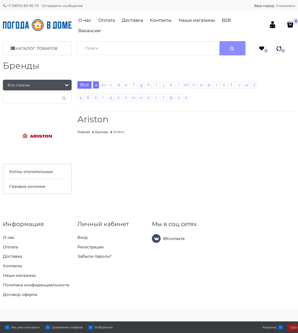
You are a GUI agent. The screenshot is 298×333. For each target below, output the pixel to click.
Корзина (269, 327)
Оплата (106, 20)
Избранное (104, 327)
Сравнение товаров (67, 327)
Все (84, 85)
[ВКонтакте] (156, 238)
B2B (226, 20)
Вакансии (89, 30)
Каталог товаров (36, 48)
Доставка (132, 20)
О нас (84, 20)
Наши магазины (197, 20)
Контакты (161, 20)
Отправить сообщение (62, 5)
